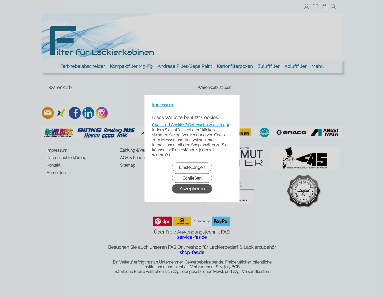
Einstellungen (192, 167)
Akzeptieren (192, 188)
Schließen (192, 177)
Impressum (162, 104)
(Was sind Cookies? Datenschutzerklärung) (190, 124)
